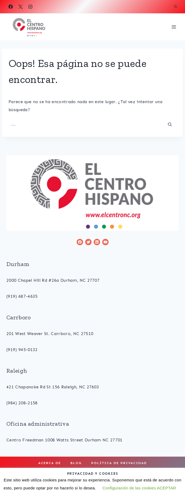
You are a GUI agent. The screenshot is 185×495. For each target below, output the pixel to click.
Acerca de (49, 463)
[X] (20, 6)
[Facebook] (10, 6)
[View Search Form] (175, 6)
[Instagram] (30, 6)
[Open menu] (174, 27)
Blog (76, 463)
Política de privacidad (119, 463)
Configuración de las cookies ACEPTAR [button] (139, 488)
